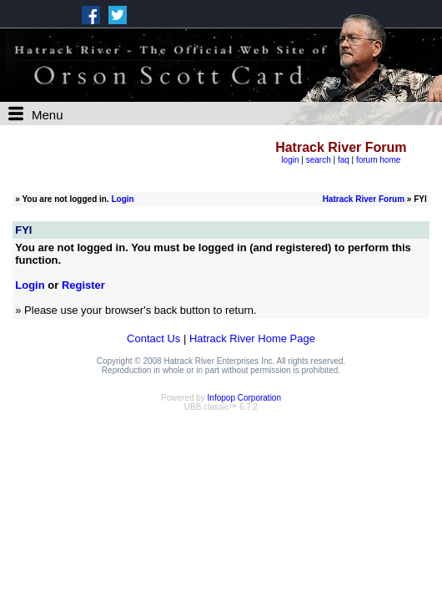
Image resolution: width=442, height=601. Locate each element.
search (318, 159)
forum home (378, 159)
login (290, 159)
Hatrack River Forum (363, 199)
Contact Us (153, 338)
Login (122, 199)
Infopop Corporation (244, 397)
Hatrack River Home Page (252, 338)
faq (343, 159)
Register (83, 285)
